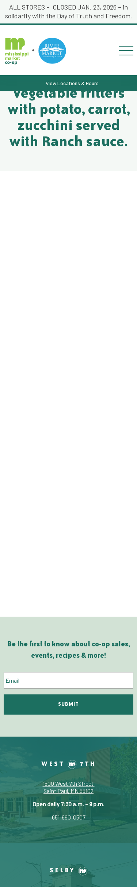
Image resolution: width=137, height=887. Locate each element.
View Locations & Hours (72, 83)
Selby (68, 870)
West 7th (68, 763)
